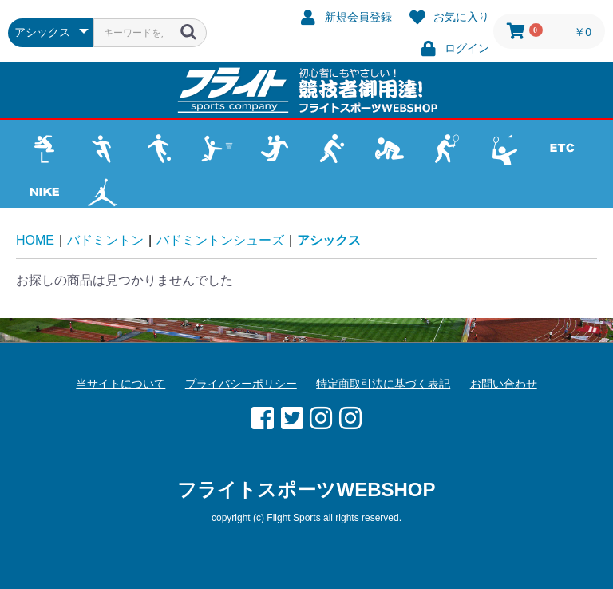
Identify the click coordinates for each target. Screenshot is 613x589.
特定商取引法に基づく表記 (383, 383)
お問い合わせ (503, 383)
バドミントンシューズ (220, 240)
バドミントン (105, 240)
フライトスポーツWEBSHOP (306, 489)
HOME (35, 240)
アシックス (329, 240)
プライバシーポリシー (241, 383)
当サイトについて (120, 383)
